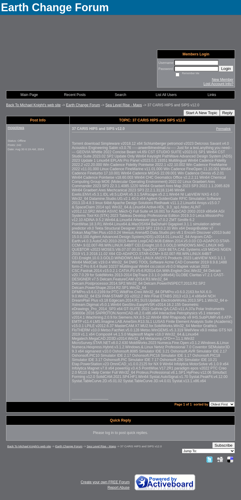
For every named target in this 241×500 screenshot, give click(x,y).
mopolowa (16, 128)
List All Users (166, 95)
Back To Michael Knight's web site (33, 105)
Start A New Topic (201, 113)
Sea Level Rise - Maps (123, 105)
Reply (227, 113)
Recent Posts (74, 95)
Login (226, 68)
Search (120, 95)
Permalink (223, 129)
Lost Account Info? (218, 84)
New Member (222, 80)
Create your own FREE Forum (105, 482)
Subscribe (224, 445)
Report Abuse (119, 487)
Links (212, 95)
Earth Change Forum (83, 105)
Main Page (29, 95)
